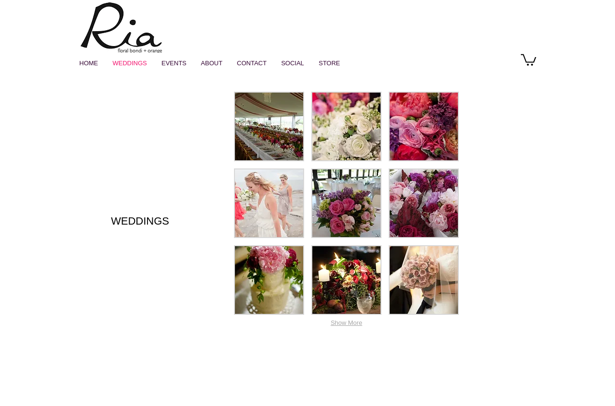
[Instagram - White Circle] (514, 59)
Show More (346, 322)
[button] (528, 59)
